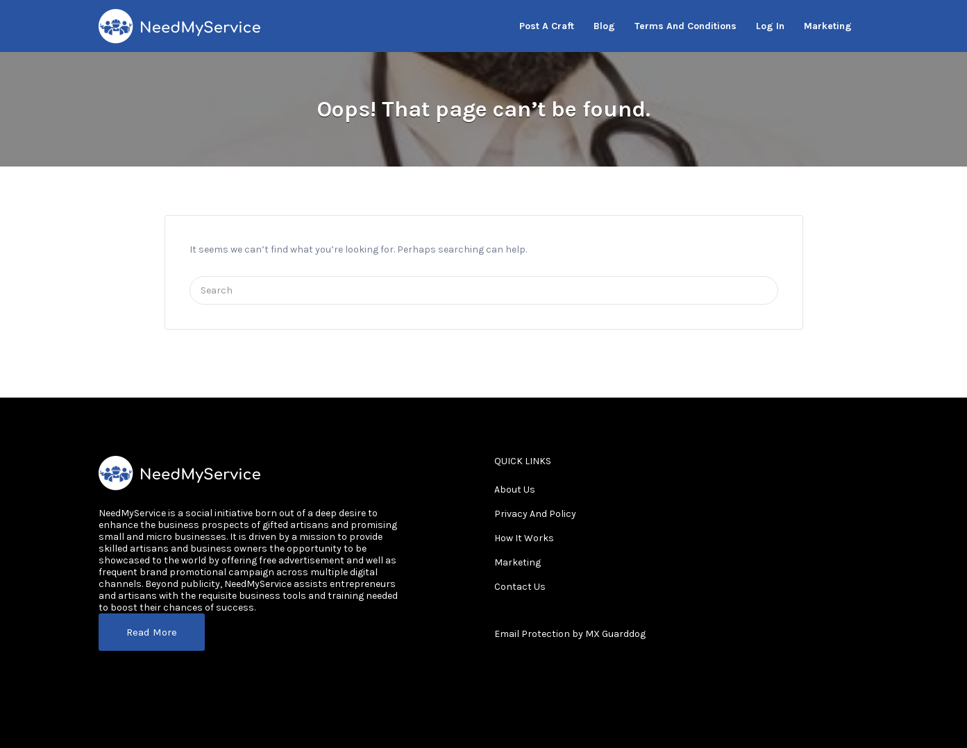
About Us (514, 489)
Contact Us (520, 587)
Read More (151, 632)
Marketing (517, 562)
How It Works (524, 538)
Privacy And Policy (535, 514)
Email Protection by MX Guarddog (570, 634)
